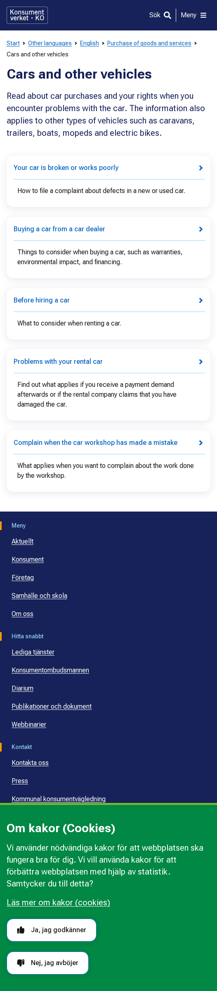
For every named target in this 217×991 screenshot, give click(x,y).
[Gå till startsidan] (27, 15)
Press (20, 781)
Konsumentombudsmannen (50, 670)
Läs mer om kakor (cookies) (58, 902)
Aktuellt (22, 541)
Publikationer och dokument (52, 706)
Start (13, 43)
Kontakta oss (30, 763)
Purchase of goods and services (149, 43)
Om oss (22, 614)
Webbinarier (29, 724)
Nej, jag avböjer (47, 963)
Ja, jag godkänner (51, 930)
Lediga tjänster (33, 652)
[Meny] (193, 15)
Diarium (22, 688)
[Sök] (160, 15)
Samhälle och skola (39, 596)
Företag (23, 578)
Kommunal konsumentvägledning (59, 799)
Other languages (50, 43)
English (89, 43)
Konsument (28, 559)
